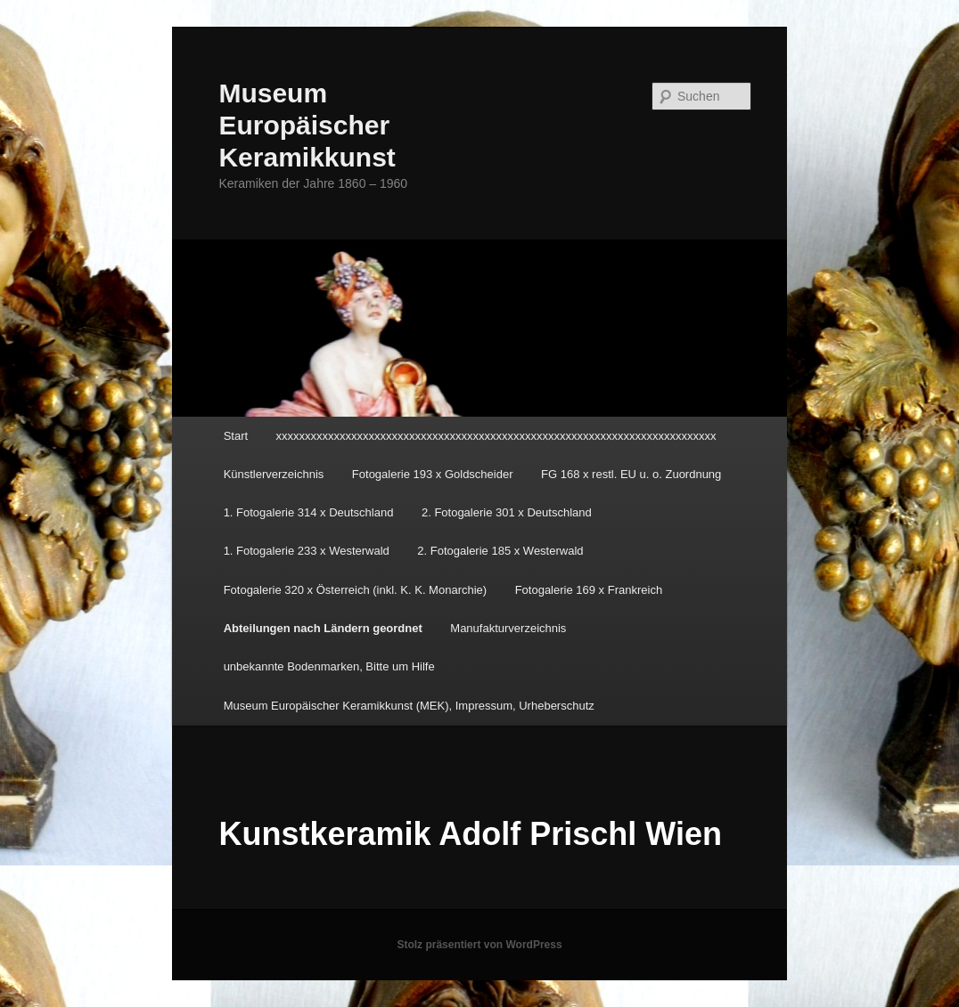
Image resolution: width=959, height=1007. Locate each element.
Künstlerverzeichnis (274, 474)
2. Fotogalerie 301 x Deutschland (507, 512)
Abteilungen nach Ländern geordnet (323, 628)
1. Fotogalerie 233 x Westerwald (306, 550)
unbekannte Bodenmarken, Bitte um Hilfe (329, 666)
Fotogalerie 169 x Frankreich (588, 590)
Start (236, 436)
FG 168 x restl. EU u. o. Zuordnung (631, 474)
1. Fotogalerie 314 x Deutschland (309, 512)
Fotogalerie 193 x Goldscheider (432, 474)
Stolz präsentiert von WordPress (479, 944)
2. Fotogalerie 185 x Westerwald (500, 550)
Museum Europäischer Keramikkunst (306, 125)
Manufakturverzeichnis (508, 628)
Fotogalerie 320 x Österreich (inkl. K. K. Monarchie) (356, 590)
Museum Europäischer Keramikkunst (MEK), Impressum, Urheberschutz (409, 705)
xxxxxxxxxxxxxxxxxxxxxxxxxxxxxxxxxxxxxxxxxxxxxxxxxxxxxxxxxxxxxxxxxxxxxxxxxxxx (496, 436)
